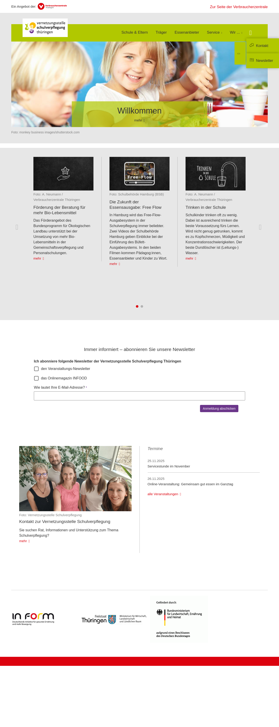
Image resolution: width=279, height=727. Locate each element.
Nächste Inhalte (261, 227)
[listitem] (64, 209)
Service (213, 32)
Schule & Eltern (134, 32)
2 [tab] (142, 306)
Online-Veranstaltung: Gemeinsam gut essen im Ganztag (190, 484)
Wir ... (235, 32)
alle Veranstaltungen (163, 494)
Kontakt (262, 46)
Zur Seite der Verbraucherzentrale (239, 7)
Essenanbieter (186, 32)
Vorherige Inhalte (18, 227)
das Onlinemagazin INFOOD (64, 378)
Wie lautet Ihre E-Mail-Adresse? (59, 387)
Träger (161, 32)
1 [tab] (137, 306)
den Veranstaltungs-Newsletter (65, 369)
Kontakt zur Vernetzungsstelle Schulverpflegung (64, 521)
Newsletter (264, 61)
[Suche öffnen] (250, 33)
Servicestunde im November (169, 466)
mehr (37, 258)
